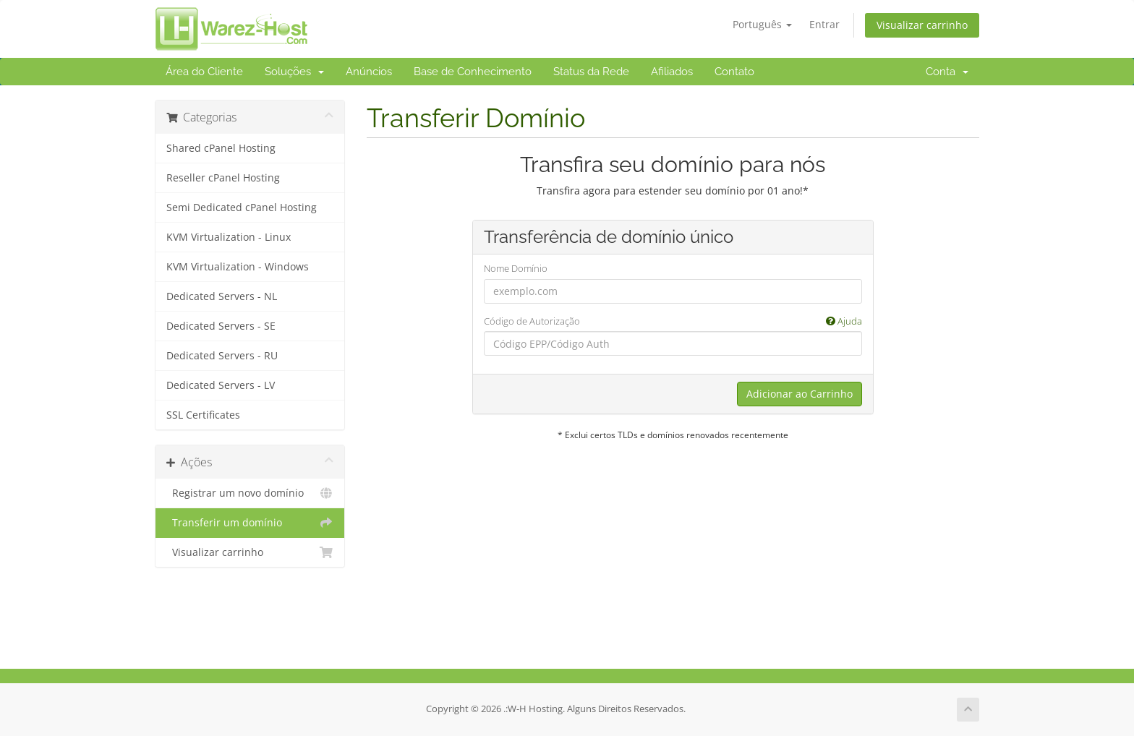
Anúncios (369, 71)
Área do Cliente (204, 71)
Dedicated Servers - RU (222, 355)
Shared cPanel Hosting (221, 148)
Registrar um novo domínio (249, 493)
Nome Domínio (515, 268)
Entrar (824, 24)
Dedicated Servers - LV (220, 385)
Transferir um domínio (249, 522)
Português (762, 24)
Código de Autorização (673, 321)
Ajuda (844, 321)
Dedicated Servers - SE (221, 326)
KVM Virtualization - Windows (237, 266)
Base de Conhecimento (473, 71)
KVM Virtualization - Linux (228, 237)
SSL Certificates (203, 415)
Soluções (294, 71)
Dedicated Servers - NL (221, 296)
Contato (734, 71)
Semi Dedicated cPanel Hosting (241, 207)
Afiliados (672, 71)
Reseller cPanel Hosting (223, 177)
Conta (947, 71)
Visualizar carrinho (922, 25)
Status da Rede (591, 71)
